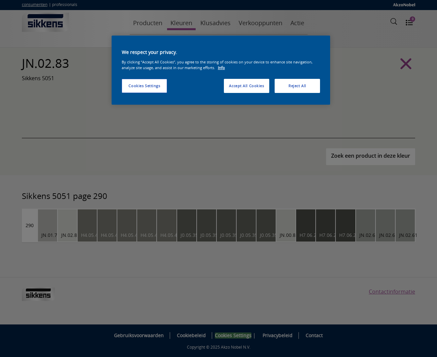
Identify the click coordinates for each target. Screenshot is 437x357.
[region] (221, 70)
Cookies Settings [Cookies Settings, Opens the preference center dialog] (144, 85)
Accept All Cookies (246, 85)
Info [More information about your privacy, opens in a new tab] (221, 67)
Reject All (297, 85)
